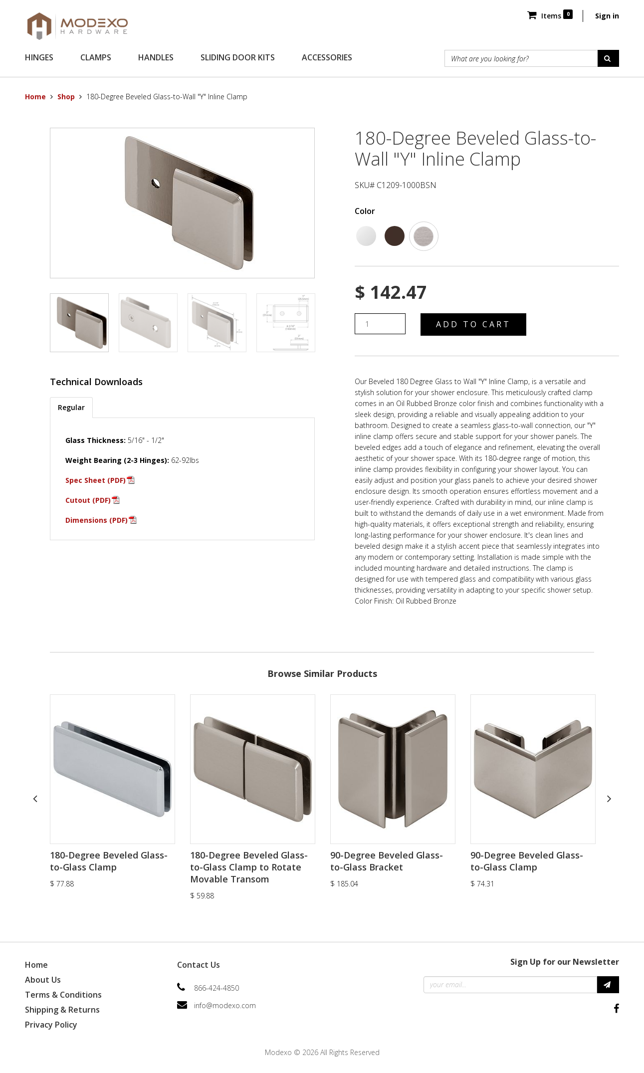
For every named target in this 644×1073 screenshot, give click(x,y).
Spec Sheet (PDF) (95, 480)
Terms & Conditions (63, 994)
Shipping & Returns (62, 1009)
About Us (43, 979)
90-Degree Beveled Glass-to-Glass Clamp (526, 861)
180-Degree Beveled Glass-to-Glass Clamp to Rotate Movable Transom (249, 867)
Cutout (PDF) (88, 500)
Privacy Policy (51, 1024)
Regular (71, 407)
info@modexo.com (225, 1005)
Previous (34, 798)
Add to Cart (473, 324)
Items (550, 15)
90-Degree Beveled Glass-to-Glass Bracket (386, 861)
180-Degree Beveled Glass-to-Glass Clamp (109, 861)
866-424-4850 (216, 988)
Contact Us (198, 964)
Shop (66, 96)
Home (35, 96)
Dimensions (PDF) (96, 520)
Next (609, 798)
